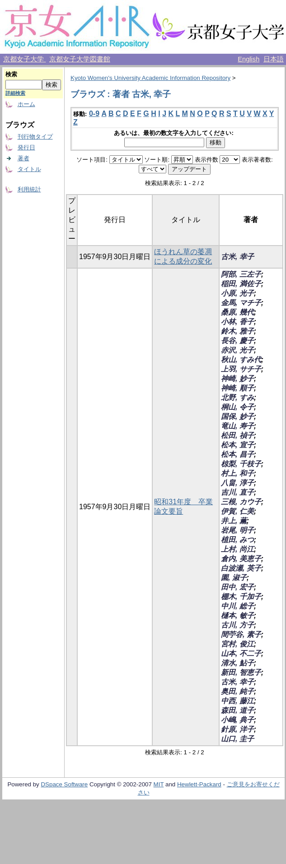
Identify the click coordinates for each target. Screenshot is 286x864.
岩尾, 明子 (237, 530)
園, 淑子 (234, 577)
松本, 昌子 (237, 454)
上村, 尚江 (237, 549)
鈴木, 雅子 (237, 331)
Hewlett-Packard (199, 784)
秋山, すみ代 (241, 359)
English (248, 59)
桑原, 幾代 (237, 312)
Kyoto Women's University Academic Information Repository (150, 77)
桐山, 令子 (237, 407)
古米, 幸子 (237, 256)
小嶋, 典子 (237, 720)
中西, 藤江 (237, 701)
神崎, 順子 (237, 388)
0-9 (94, 113)
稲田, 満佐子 (241, 284)
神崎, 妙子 (237, 378)
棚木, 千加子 (241, 596)
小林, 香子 (237, 321)
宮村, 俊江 (237, 644)
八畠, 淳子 (237, 483)
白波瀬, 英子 (241, 568)
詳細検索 (15, 93)
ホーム (26, 104)
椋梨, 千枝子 (241, 464)
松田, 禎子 (237, 435)
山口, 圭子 (237, 739)
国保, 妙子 (237, 416)
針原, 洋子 (237, 729)
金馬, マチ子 (241, 303)
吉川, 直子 (237, 492)
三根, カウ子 (241, 502)
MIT (159, 784)
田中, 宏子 (237, 587)
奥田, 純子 (237, 691)
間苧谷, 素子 (241, 634)
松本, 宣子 (237, 445)
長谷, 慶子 (237, 340)
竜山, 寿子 (237, 426)
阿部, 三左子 (241, 274)
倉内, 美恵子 (241, 558)
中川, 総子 (237, 606)
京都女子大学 (24, 59)
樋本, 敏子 (237, 615)
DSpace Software (64, 784)
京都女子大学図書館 (79, 59)
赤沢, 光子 (237, 350)
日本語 (273, 59)
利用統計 (29, 189)
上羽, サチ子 (241, 369)
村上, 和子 (237, 473)
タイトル (29, 169)
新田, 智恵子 (241, 672)
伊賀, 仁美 (237, 511)
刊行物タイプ (35, 136)
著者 (23, 158)
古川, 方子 (237, 625)
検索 (11, 74)
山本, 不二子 (241, 653)
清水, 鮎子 (237, 663)
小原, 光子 (237, 293)
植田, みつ (237, 539)
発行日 (26, 147)
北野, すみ (237, 397)
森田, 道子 (237, 710)
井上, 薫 (234, 521)
